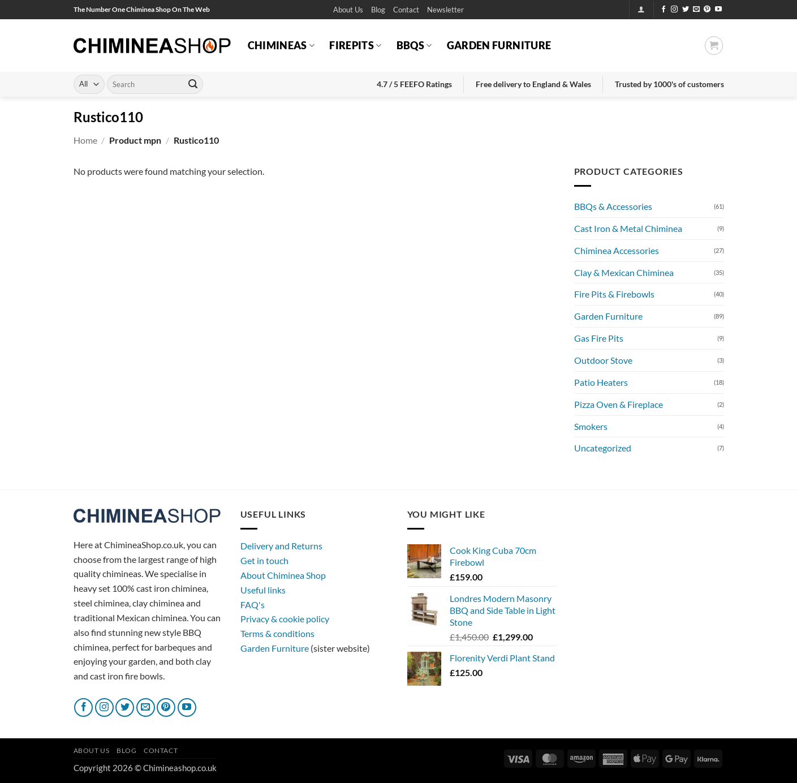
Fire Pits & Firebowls (614, 294)
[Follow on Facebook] (663, 10)
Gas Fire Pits (598, 338)
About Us (348, 9)
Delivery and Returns (281, 545)
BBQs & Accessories (613, 206)
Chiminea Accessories (616, 250)
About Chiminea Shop (283, 575)
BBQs (414, 45)
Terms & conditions (277, 633)
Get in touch (264, 560)
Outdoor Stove (603, 360)
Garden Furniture (499, 45)
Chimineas (281, 45)
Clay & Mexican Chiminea (624, 272)
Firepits (355, 45)
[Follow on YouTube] (718, 10)
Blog (378, 9)
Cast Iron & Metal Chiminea (628, 228)
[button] (445, 10)
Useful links (263, 589)
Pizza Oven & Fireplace (618, 404)
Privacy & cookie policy (284, 618)
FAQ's (252, 604)
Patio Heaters (601, 382)
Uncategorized (602, 447)
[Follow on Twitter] (685, 10)
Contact (406, 9)
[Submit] (193, 84)
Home (85, 140)
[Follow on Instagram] (674, 10)
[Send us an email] (696, 10)
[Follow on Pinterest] (707, 10)
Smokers (591, 426)
